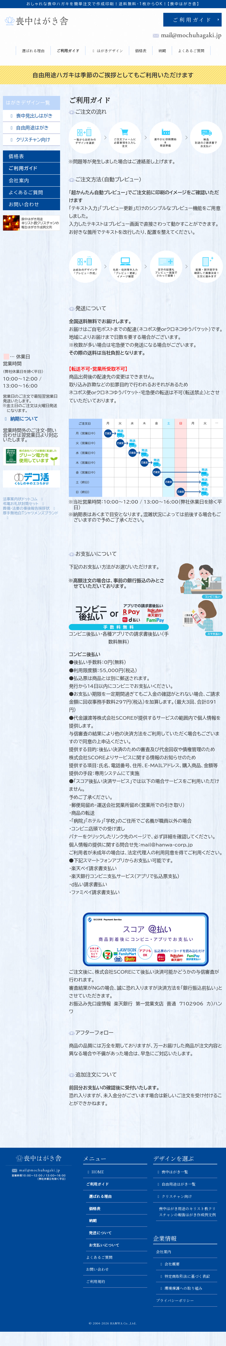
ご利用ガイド (192, 19)
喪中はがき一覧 (172, 1172)
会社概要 (169, 1264)
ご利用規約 (95, 1281)
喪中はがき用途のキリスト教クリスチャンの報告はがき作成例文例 (187, 1212)
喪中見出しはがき (30, 115)
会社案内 (19, 180)
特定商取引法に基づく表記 (184, 1276)
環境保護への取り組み (180, 1288)
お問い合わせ (24, 204)
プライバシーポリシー (175, 1300)
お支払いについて (104, 1245)
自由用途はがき (29, 127)
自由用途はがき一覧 (176, 1184)
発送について (100, 1232)
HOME (95, 1172)
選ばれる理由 (33, 50)
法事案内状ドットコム (23, 499)
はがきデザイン (107, 50)
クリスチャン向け (29, 139)
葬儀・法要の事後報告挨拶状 (30, 508)
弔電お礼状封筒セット (24, 504)
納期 (162, 50)
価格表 (140, 50)
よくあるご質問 (191, 50)
